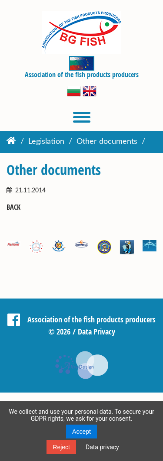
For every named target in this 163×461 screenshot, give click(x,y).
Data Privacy (96, 331)
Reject (61, 447)
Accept (81, 431)
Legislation (46, 142)
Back (13, 207)
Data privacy (102, 447)
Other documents (107, 142)
